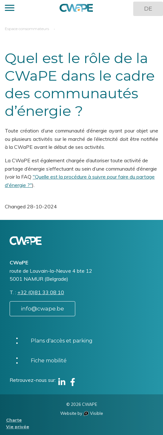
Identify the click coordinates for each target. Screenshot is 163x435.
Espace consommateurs (27, 28)
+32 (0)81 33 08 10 (40, 292)
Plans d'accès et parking (62, 341)
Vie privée (17, 426)
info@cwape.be (42, 308)
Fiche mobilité (49, 361)
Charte (14, 420)
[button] (9, 9)
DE (148, 8)
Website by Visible (81, 413)
